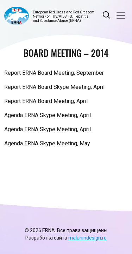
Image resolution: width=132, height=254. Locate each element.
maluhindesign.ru (87, 238)
